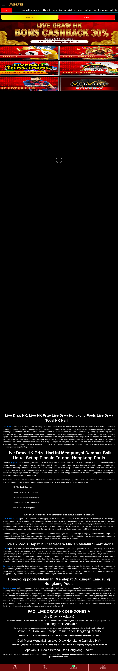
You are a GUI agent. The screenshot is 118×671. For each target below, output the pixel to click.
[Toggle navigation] (3, 4)
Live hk (6, 549)
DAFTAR (29, 17)
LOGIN (86, 17)
